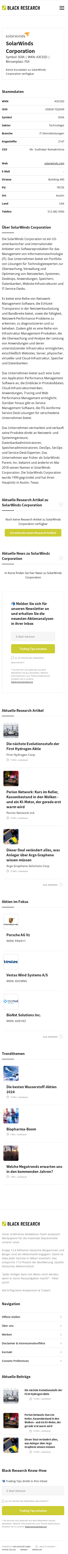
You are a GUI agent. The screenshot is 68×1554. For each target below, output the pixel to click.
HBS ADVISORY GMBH (22, 1546)
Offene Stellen (9, 1550)
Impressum (37, 1550)
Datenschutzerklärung (22, 681)
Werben (23, 1550)
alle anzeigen (50, 884)
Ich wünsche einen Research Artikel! (33, 533)
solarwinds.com (54, 163)
